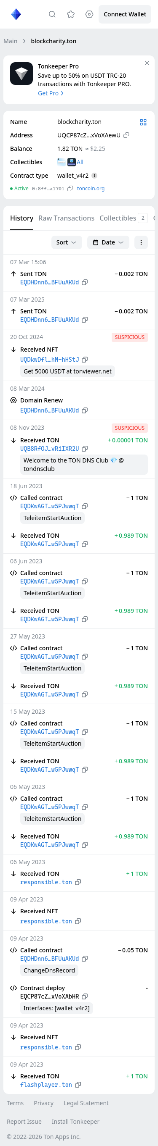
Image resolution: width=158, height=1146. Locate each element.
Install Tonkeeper (75, 1121)
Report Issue (24, 1121)
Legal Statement (86, 1103)
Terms (15, 1103)
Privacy (44, 1103)
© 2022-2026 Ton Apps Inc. (43, 1137)
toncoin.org (90, 188)
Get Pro (51, 93)
